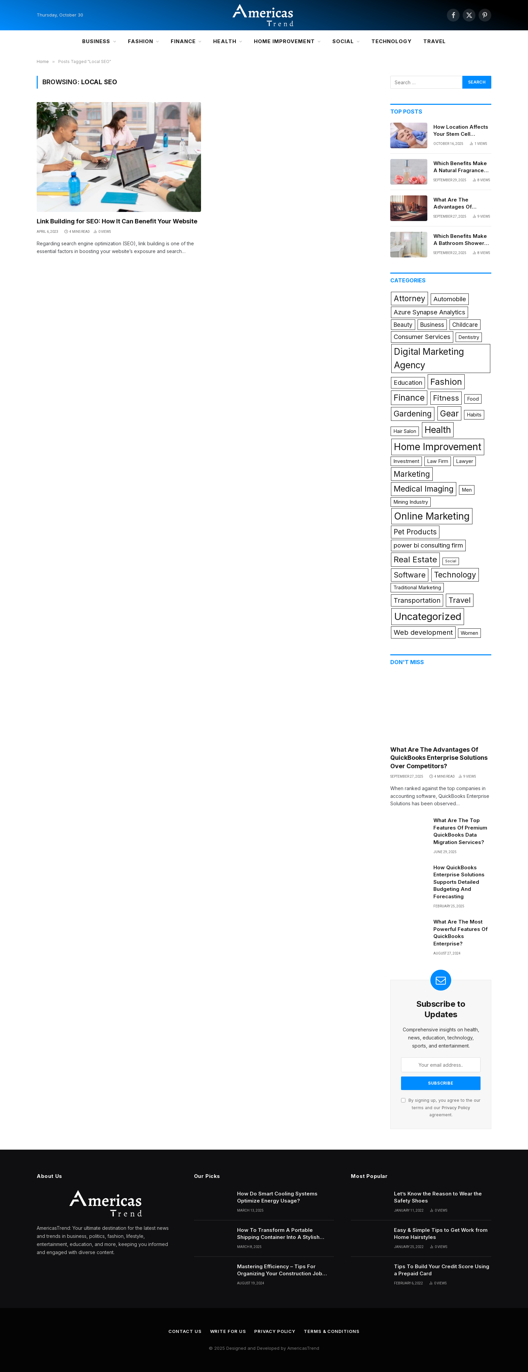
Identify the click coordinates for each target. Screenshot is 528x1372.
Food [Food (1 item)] (473, 399)
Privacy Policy (456, 1107)
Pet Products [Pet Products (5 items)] (415, 532)
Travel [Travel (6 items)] (460, 600)
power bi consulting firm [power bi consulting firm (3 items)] (428, 545)
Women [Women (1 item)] (469, 633)
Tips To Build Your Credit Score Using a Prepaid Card (441, 1270)
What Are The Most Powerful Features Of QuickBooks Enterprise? (460, 932)
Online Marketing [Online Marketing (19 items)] (432, 516)
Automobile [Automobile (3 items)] (449, 299)
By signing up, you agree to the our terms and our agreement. (441, 1107)
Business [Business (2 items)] (432, 324)
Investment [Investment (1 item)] (406, 461)
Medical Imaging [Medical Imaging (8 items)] (424, 489)
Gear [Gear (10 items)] (449, 413)
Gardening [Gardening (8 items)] (413, 413)
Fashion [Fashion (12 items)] (446, 381)
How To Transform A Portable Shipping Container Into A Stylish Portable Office (278, 1234)
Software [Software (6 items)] (410, 574)
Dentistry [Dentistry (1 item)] (468, 337)
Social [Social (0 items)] (450, 561)
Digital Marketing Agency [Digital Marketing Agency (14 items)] (429, 358)
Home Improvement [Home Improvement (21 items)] (438, 447)
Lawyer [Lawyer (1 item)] (464, 461)
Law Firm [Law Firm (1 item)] (437, 461)
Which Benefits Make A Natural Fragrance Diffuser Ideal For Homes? (460, 167)
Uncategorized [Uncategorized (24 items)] (427, 616)
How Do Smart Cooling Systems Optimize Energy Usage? (277, 1197)
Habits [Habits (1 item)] (474, 415)
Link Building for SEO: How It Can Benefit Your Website (117, 221)
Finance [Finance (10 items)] (409, 398)
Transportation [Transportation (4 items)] (417, 600)
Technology (391, 41)
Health (224, 41)
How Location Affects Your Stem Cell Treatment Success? (460, 131)
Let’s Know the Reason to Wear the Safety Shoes (438, 1197)
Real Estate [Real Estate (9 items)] (415, 559)
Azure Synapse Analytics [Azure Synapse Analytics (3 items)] (429, 312)
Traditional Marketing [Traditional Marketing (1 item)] (417, 588)
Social (343, 41)
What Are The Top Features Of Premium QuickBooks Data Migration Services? (460, 831)
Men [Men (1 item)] (467, 490)
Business (96, 41)
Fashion (140, 41)
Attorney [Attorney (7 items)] (409, 298)
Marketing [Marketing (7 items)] (412, 473)
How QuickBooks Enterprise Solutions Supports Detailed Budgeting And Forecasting (459, 882)
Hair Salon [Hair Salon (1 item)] (404, 431)
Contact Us (184, 1331)
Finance (183, 41)
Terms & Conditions (331, 1331)
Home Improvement (284, 41)
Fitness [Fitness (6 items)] (446, 398)
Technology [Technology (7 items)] (455, 574)
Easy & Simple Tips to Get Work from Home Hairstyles (441, 1233)
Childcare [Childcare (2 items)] (465, 324)
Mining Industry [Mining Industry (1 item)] (410, 502)
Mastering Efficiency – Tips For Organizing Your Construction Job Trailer (279, 1270)
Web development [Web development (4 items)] (423, 632)
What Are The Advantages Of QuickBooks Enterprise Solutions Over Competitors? (459, 203)
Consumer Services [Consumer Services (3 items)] (422, 337)
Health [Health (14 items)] (438, 429)
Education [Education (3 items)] (408, 382)
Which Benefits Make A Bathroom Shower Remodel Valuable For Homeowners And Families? (461, 240)
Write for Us (228, 1331)
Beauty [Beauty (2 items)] (403, 324)
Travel (434, 41)
